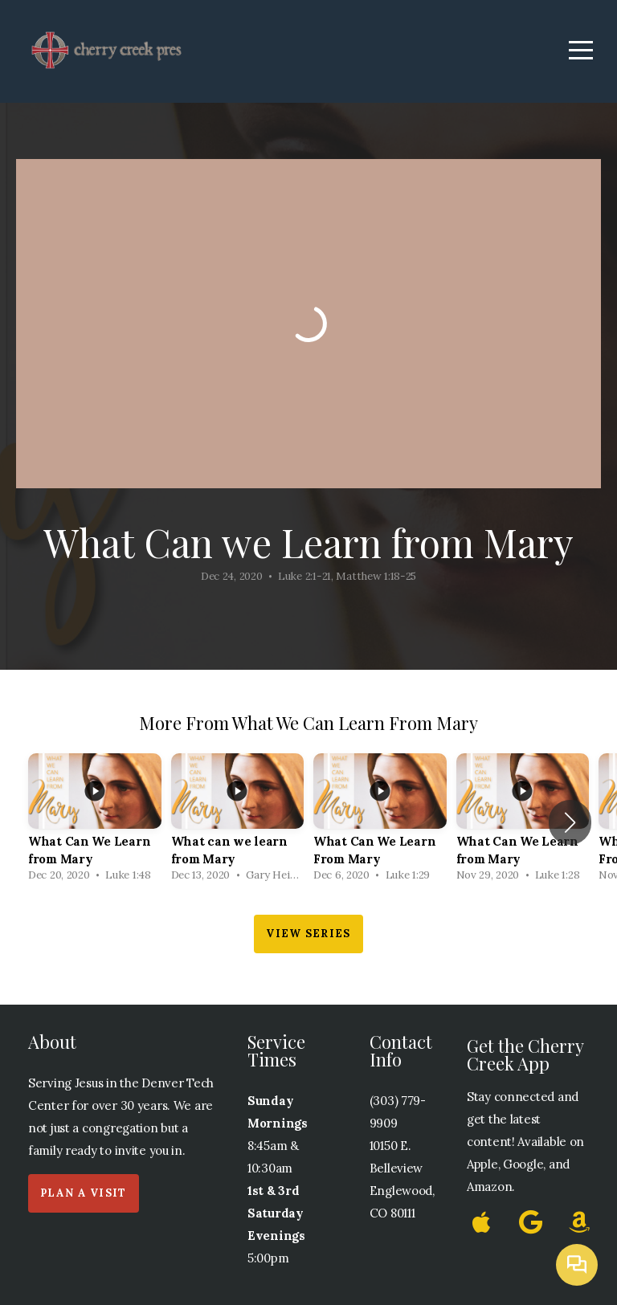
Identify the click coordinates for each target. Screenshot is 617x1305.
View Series (308, 933)
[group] (94, 822)
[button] (570, 822)
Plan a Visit (83, 1193)
